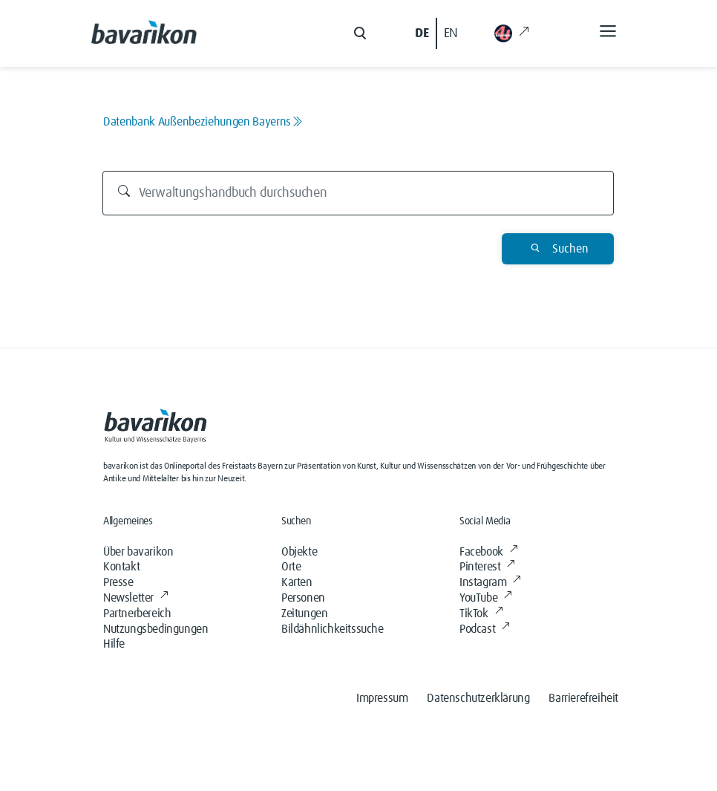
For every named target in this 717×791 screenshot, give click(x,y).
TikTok (480, 613)
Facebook (488, 551)
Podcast (484, 629)
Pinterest (487, 566)
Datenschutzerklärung (478, 698)
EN (451, 33)
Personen (303, 598)
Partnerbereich (137, 613)
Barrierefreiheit (583, 698)
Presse (118, 582)
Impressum (381, 698)
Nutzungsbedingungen (155, 629)
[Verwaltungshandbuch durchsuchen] (358, 193)
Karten (296, 582)
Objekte (299, 552)
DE (421, 33)
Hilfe (114, 644)
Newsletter (135, 597)
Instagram (490, 582)
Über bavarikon (138, 552)
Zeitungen (304, 613)
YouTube (485, 597)
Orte (291, 567)
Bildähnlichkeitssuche (332, 629)
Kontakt (121, 567)
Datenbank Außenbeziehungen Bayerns (203, 122)
